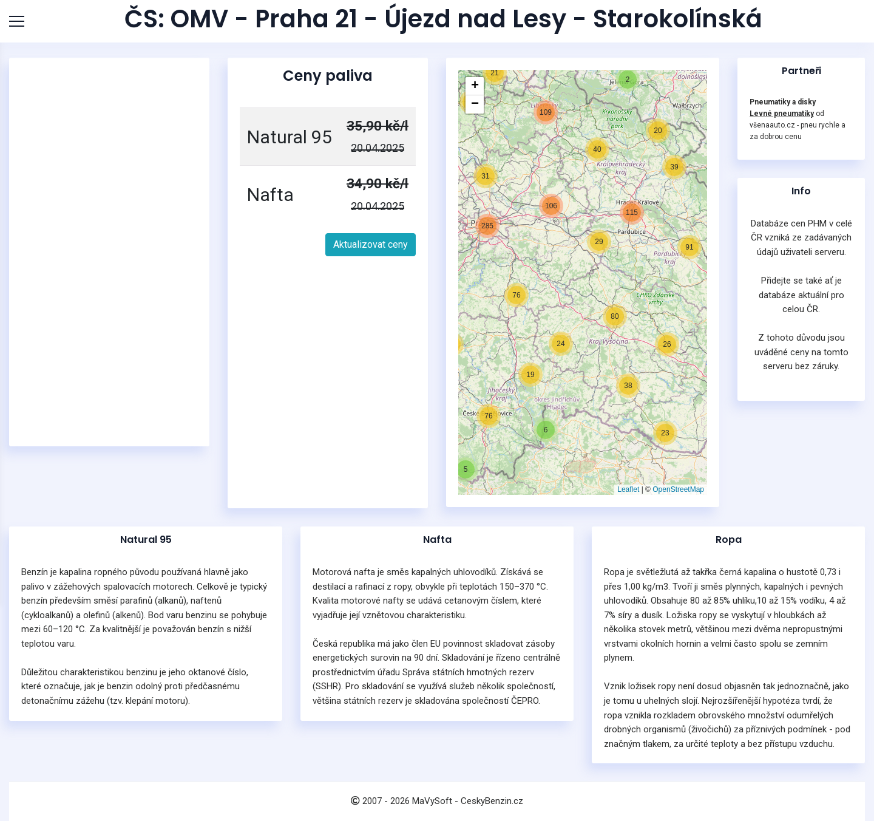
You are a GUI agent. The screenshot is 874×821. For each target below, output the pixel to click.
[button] (465, 469)
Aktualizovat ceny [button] (370, 244)
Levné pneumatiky (782, 113)
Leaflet (628, 489)
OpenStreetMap (678, 489)
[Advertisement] (112, 252)
